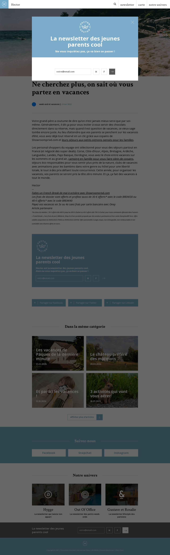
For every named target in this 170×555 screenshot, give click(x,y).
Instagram (121, 453)
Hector (15, 5)
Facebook (48, 453)
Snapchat (85, 453)
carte (141, 5)
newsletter (127, 5)
